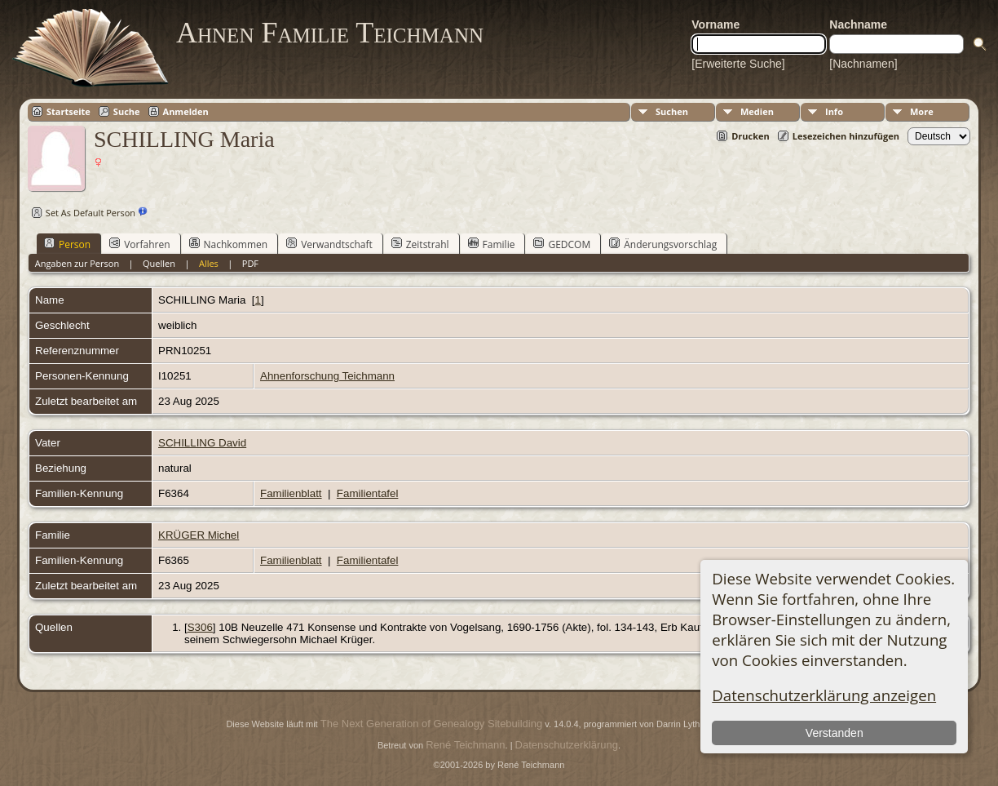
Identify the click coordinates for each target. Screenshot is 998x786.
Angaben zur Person (77, 263)
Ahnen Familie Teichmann (330, 32)
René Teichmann (465, 745)
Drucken (750, 136)
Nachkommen (228, 244)
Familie (491, 244)
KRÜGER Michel (198, 535)
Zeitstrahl (420, 244)
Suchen (672, 111)
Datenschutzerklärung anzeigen (824, 695)
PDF (250, 263)
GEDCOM (561, 244)
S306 (200, 627)
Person (67, 244)
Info (834, 111)
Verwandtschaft (329, 244)
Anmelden (186, 111)
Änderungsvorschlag (663, 244)
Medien (757, 111)
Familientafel (368, 493)
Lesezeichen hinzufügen (846, 136)
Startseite (68, 111)
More (922, 111)
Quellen (159, 263)
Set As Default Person (81, 212)
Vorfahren (139, 244)
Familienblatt (291, 493)
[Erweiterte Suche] (737, 63)
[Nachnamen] (863, 63)
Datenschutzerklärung (566, 745)
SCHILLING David (202, 443)
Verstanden (834, 732)
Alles (209, 263)
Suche (126, 111)
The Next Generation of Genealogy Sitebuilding (431, 723)
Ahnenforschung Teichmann (327, 376)
